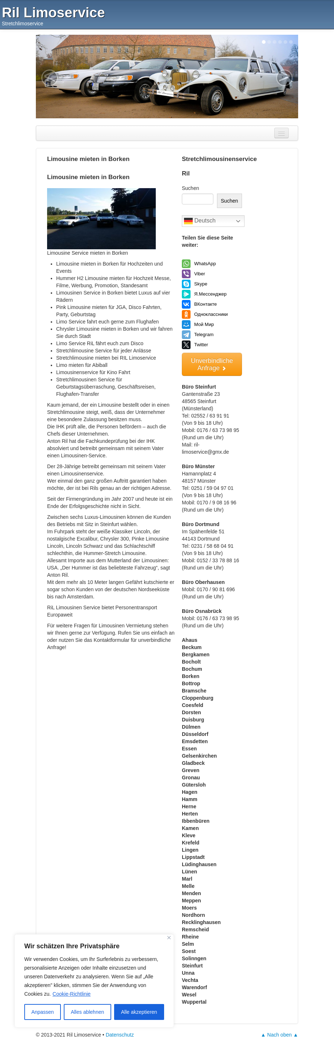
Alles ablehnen (87, 1012)
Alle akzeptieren (139, 1012)
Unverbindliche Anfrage (212, 364)
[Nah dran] (169, 937)
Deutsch (200, 221)
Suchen (190, 188)
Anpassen (42, 1012)
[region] (94, 981)
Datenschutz (120, 1035)
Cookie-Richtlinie (72, 994)
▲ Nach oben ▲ (279, 1035)
